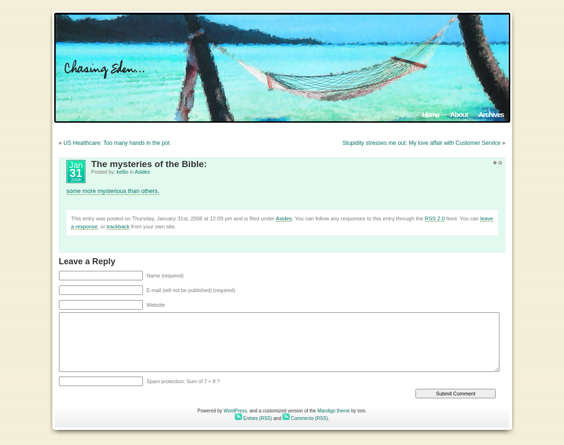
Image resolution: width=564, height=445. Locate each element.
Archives (491, 114)
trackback (118, 226)
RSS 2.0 (435, 218)
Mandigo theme (333, 410)
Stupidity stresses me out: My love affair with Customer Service (421, 143)
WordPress (235, 410)
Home (431, 114)
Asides (142, 172)
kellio (122, 172)
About (459, 114)
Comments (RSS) (305, 418)
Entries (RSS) (253, 418)
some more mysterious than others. (112, 191)
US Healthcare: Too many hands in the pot (117, 143)
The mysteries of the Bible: (149, 164)
